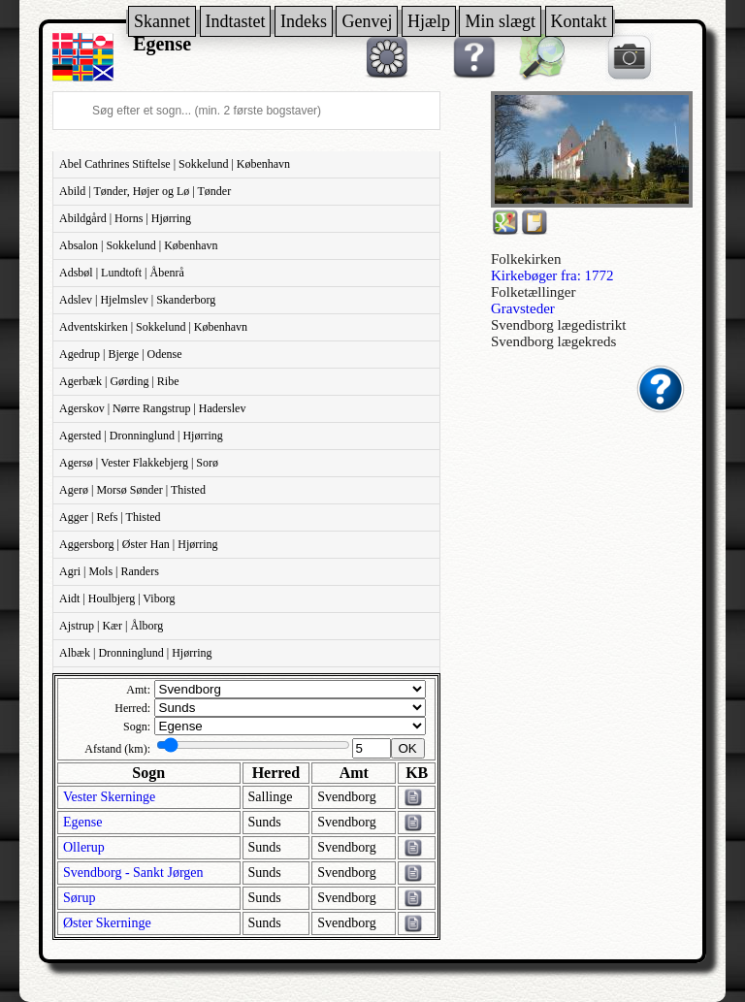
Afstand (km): (117, 749)
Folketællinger (533, 292)
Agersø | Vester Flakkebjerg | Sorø (138, 462)
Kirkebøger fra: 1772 (552, 275)
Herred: (132, 708)
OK (408, 748)
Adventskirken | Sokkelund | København (153, 327)
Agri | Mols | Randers (109, 571)
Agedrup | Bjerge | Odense (120, 354)
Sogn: (136, 726)
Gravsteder (523, 308)
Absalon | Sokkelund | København (138, 245)
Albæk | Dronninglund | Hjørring (135, 653)
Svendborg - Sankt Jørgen (133, 872)
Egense (82, 822)
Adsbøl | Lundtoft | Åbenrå (121, 272)
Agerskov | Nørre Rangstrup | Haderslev (152, 408)
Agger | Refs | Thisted (110, 517)
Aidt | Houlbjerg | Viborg (117, 598)
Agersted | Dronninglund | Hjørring (141, 435)
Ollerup (84, 847)
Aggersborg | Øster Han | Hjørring (138, 544)
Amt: (138, 689)
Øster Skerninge (107, 923)
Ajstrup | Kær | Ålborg (111, 625)
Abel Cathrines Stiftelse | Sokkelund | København (174, 164)
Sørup (79, 897)
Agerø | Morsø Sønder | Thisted (132, 490)
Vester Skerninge (109, 797)
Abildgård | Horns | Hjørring (125, 218)
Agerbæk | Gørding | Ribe (118, 381)
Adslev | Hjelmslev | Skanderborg (137, 300)
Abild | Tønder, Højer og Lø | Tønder (145, 191)
